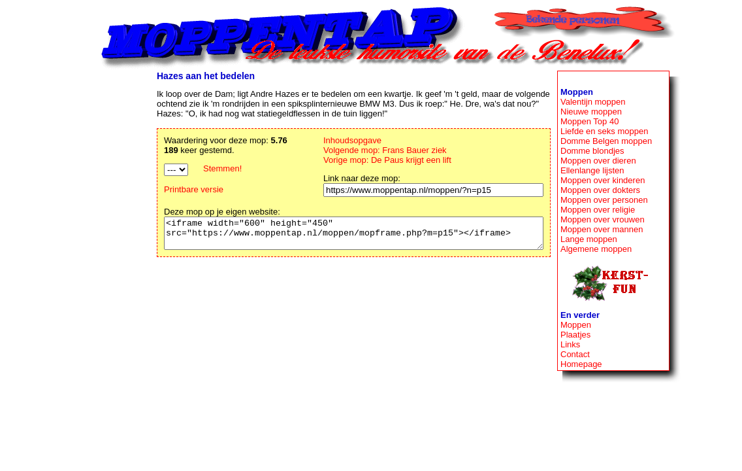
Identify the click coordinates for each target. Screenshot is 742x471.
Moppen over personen (604, 200)
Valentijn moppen (593, 102)
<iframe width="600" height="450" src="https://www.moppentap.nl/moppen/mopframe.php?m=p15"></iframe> (330, 236)
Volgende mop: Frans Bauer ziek (380, 150)
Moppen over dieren (598, 161)
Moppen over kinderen (602, 180)
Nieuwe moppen (591, 111)
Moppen (575, 325)
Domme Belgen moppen (606, 141)
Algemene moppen (596, 249)
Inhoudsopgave (348, 140)
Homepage (581, 364)
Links (570, 344)
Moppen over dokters (600, 190)
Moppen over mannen (601, 229)
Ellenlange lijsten (592, 170)
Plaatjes (575, 335)
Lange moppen (588, 239)
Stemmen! (176, 168)
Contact (575, 354)
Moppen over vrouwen (602, 219)
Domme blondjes (592, 151)
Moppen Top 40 (589, 121)
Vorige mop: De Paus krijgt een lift (383, 160)
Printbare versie (148, 189)
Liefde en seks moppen (604, 131)
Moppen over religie (597, 210)
